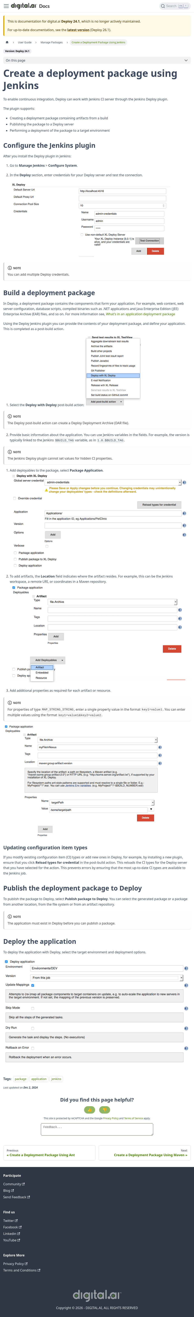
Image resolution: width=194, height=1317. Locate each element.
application (39, 1079)
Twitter (10, 1220)
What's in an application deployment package (140, 314)
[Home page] (7, 42)
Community (14, 1184)
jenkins (56, 1079)
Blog (8, 1190)
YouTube (11, 1240)
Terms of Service (133, 1118)
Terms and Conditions (21, 1270)
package (20, 1079)
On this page (15, 60)
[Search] (175, 6)
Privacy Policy (111, 1118)
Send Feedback (16, 1197)
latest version (78, 30)
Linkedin (11, 1233)
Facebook (12, 1227)
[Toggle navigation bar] (6, 6)
